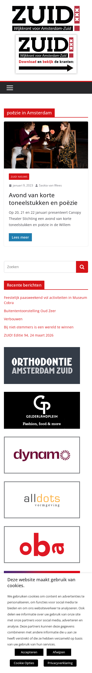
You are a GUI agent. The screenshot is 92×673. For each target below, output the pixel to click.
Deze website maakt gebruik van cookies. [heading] (41, 582)
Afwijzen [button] (59, 652)
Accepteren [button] (29, 652)
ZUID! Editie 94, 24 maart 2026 (28, 335)
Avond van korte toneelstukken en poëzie (43, 199)
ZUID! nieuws (19, 176)
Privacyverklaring (60, 663)
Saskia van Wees (50, 185)
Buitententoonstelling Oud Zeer (30, 310)
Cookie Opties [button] (24, 663)
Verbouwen (13, 319)
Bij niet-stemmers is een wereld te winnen (39, 327)
